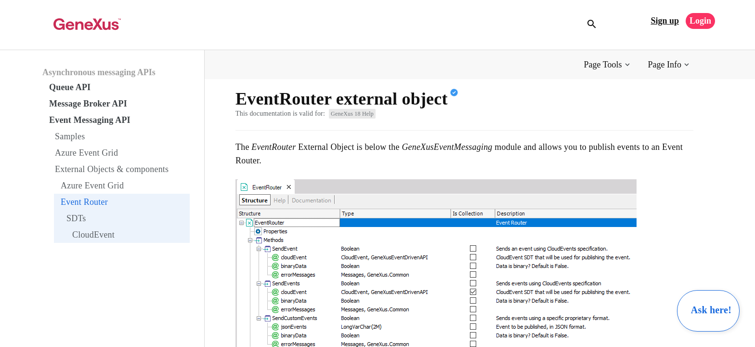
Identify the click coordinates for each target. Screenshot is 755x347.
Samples (70, 136)
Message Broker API (88, 103)
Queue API (70, 87)
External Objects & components (112, 169)
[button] (608, 65)
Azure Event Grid (86, 153)
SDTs (76, 218)
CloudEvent (93, 235)
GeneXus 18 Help (352, 113)
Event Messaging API (89, 120)
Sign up (665, 21)
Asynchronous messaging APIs (99, 72)
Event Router (84, 202)
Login (700, 21)
